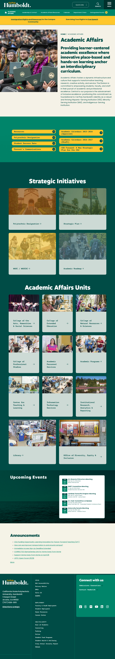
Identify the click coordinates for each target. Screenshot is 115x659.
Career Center (40, 615)
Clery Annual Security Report (46, 644)
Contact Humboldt (87, 590)
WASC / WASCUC (20, 269)
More (12, 562)
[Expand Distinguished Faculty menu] (106, 12)
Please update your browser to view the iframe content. (82, 496)
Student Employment (42, 609)
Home (63, 34)
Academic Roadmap (73, 269)
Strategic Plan (71, 224)
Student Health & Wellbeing (45, 640)
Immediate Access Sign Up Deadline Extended (32, 548)
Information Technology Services (53, 405)
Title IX (38, 592)
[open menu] (109, 4)
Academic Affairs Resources (50, 12)
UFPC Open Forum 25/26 (24, 558)
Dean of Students (41, 625)
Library (17, 455)
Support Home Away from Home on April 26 (31, 555)
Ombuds (37, 647)
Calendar (67, 12)
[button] (80, 4)
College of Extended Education (52, 323)
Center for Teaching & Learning (18, 405)
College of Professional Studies (20, 364)
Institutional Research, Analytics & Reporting (87, 406)
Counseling (39, 628)
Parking (38, 631)
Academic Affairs (10, 12)
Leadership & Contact (29, 12)
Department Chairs (80, 12)
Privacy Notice (41, 586)
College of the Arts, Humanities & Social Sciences (22, 323)
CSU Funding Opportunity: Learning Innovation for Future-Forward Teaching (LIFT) (47, 542)
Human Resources (41, 612)
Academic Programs (89, 361)
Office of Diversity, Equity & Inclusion (80, 456)
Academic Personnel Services (52, 364)
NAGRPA (37, 596)
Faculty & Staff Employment (45, 605)
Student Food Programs (43, 637)
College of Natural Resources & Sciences (89, 323)
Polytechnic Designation (26, 224)
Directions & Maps (11, 607)
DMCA (36, 589)
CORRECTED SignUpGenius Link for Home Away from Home (37, 552)
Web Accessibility (42, 583)
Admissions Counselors (90, 585)
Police (37, 634)
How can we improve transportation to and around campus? (38, 545)
